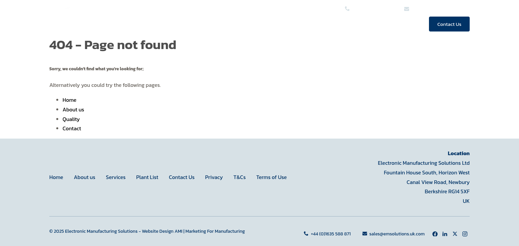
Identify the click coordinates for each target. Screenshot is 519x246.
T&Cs (239, 177)
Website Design (157, 231)
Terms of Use (271, 177)
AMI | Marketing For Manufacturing (209, 231)
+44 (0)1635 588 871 (328, 233)
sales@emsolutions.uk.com (393, 233)
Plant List (147, 177)
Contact (72, 128)
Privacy (214, 177)
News (408, 24)
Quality (376, 24)
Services (291, 24)
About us (335, 24)
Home (252, 24)
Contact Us (449, 24)
